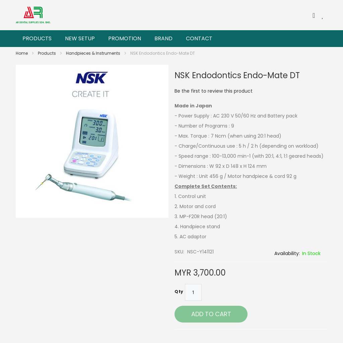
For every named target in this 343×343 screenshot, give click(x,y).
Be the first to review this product (214, 91)
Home (22, 53)
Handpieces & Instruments (93, 53)
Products (47, 53)
